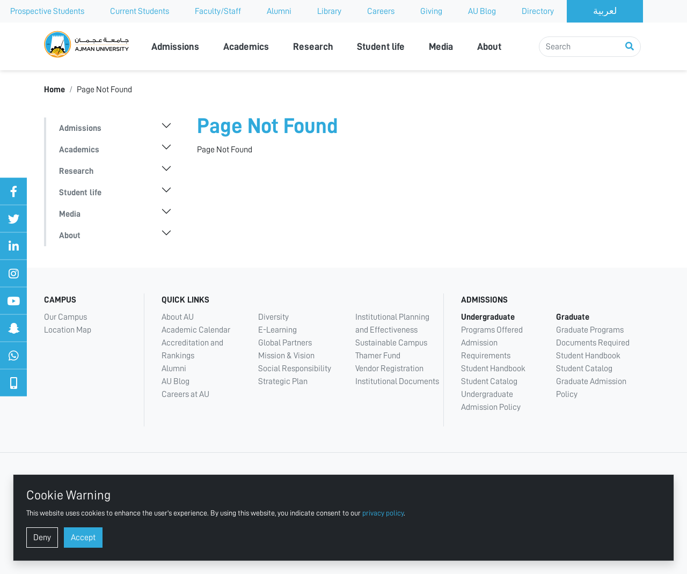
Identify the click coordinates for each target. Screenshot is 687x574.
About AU (178, 317)
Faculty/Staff (218, 11)
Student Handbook (493, 368)
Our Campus (65, 317)
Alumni (279, 11)
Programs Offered (492, 330)
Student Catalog (489, 381)
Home (54, 89)
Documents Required (593, 342)
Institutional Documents (397, 381)
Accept (83, 537)
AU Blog (482, 11)
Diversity (273, 317)
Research (313, 46)
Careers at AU (185, 394)
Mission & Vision (286, 355)
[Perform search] (629, 46)
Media (441, 46)
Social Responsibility (294, 368)
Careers (380, 11)
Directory (538, 11)
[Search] (590, 46)
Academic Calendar (196, 330)
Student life (381, 46)
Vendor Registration (389, 368)
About (489, 46)
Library (329, 11)
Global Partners (285, 342)
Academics (246, 46)
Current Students (139, 11)
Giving (431, 11)
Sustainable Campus (391, 342)
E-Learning (277, 330)
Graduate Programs (590, 330)
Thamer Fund (377, 355)
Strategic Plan (283, 381)
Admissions (175, 46)
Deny (42, 537)
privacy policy (383, 513)
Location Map (67, 330)
